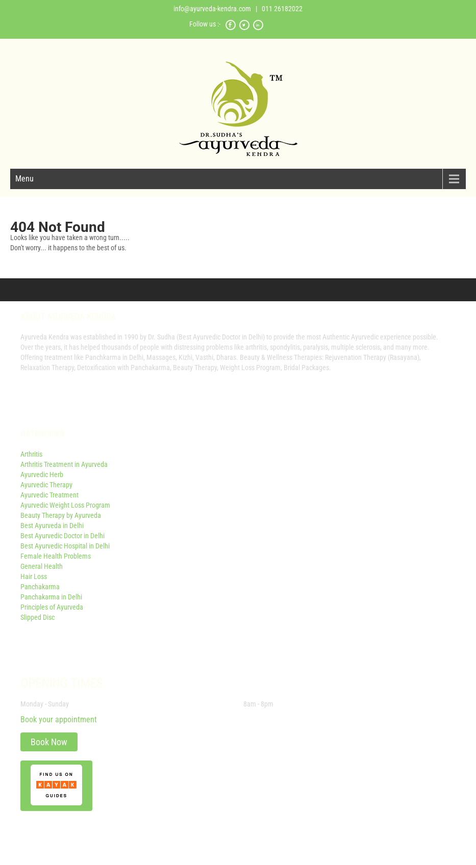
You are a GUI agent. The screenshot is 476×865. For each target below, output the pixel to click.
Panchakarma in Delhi (51, 597)
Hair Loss (33, 576)
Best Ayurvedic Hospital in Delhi (65, 546)
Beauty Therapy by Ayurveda (60, 515)
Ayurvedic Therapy (46, 485)
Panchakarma (40, 587)
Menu (24, 179)
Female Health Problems (55, 556)
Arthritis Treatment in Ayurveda (64, 464)
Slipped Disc (37, 617)
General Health (41, 566)
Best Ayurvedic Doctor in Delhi (62, 536)
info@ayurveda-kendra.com (212, 9)
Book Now (49, 742)
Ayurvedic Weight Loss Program (65, 505)
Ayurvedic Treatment (49, 495)
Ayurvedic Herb (41, 474)
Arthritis (31, 454)
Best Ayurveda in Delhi (52, 525)
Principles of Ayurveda (51, 607)
